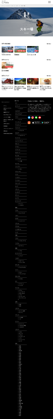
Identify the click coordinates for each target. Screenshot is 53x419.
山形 (19, 368)
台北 (19, 305)
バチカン (20, 335)
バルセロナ (21, 327)
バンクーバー (21, 221)
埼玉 (19, 367)
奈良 (19, 394)
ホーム (3, 5)
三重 (19, 411)
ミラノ (20, 338)
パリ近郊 (20, 317)
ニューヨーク (21, 291)
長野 (19, 398)
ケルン (20, 272)
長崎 (19, 412)
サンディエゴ (21, 296)
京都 (19, 409)
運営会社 (5, 131)
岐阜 (19, 365)
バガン (20, 169)
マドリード (21, 324)
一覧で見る (48, 43)
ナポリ (20, 332)
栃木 (19, 386)
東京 (19, 415)
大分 (19, 380)
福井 (19, 359)
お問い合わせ (6, 123)
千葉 (19, 383)
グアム (20, 290)
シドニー (20, 255)
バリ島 (20, 161)
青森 (19, 373)
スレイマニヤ (21, 213)
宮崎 (19, 355)
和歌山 (20, 364)
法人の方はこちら (7, 114)
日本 (12, 5)
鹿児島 (20, 350)
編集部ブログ (6, 112)
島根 (19, 414)
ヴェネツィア (21, 336)
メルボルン (21, 205)
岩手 (17, 5)
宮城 (19, 374)
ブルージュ (21, 260)
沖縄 (19, 379)
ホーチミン (21, 245)
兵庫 (19, 385)
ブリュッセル (21, 262)
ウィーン (20, 203)
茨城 (19, 397)
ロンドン (20, 312)
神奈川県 (20, 403)
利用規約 (5, 126)
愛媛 (19, 382)
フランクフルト (22, 273)
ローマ (20, 341)
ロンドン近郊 (21, 311)
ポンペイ (20, 333)
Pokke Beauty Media (8, 133)
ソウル (20, 250)
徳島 (19, 346)
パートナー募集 (7, 117)
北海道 (20, 406)
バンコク (20, 285)
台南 (19, 304)
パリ (19, 319)
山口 (19, 352)
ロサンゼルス (21, 293)
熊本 (19, 362)
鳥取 (19, 349)
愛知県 (20, 400)
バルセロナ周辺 (22, 325)
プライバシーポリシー (8, 128)
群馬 (19, 401)
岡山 (19, 388)
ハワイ (20, 294)
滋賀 (19, 370)
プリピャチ (21, 130)
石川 (19, 392)
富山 (19, 361)
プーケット (21, 283)
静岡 (19, 389)
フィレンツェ (21, 339)
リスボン (20, 278)
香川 (19, 376)
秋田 (19, 356)
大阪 (19, 404)
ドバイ (20, 119)
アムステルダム (22, 267)
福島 (19, 358)
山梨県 (20, 408)
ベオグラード (21, 135)
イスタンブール (22, 240)
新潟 (19, 395)
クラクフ (20, 108)
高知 (19, 353)
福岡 (19, 377)
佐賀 (19, 347)
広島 (19, 391)
